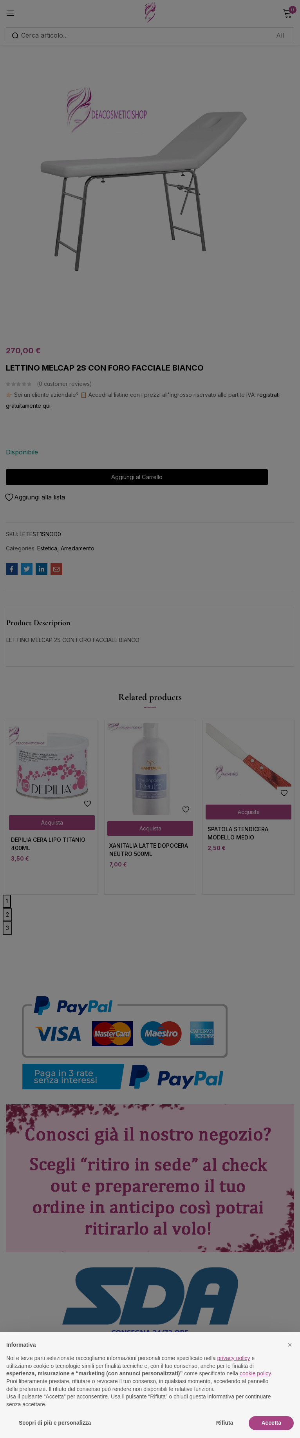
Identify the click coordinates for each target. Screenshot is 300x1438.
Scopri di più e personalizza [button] (55, 1423)
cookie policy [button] (255, 1373)
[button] (290, 1345)
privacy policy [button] (233, 1358)
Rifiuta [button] (224, 1423)
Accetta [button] (271, 1423)
